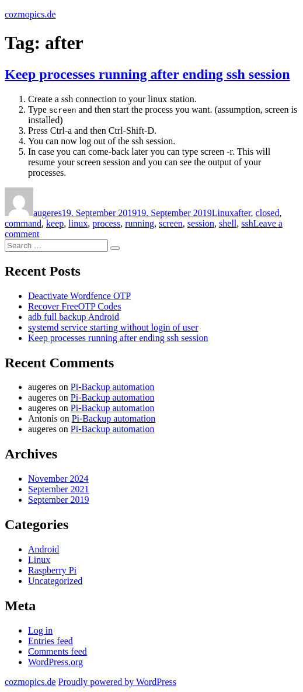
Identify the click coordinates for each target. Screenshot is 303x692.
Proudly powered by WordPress (117, 682)
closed (268, 213)
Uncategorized (55, 581)
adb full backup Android (73, 317)
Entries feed (50, 641)
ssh (247, 223)
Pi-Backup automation (113, 387)
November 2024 (58, 479)
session (200, 223)
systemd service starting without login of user (113, 327)
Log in (40, 630)
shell (227, 223)
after (242, 213)
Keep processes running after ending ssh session (147, 74)
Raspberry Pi (52, 570)
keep (55, 223)
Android (43, 549)
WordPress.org (55, 662)
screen (171, 223)
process (106, 223)
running (139, 223)
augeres (47, 213)
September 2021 (58, 489)
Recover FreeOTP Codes (74, 306)
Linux (223, 213)
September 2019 (58, 500)
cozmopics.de (30, 14)
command (23, 223)
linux (78, 223)
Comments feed (57, 651)
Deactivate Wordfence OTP (79, 296)
